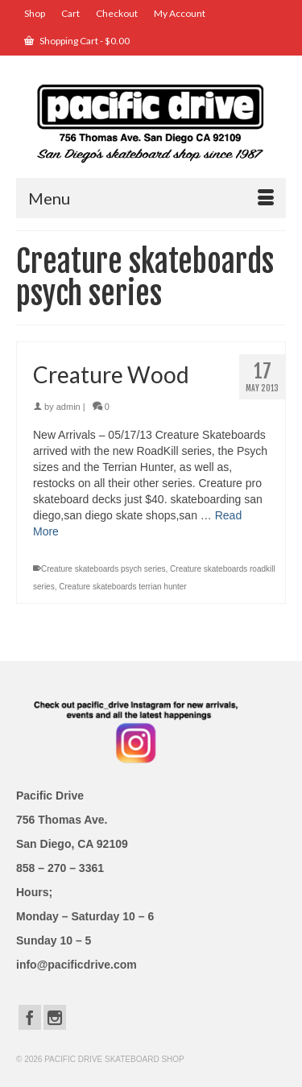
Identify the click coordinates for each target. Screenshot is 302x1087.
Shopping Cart (77, 41)
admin (68, 406)
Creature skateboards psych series (103, 568)
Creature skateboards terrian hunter (122, 586)
